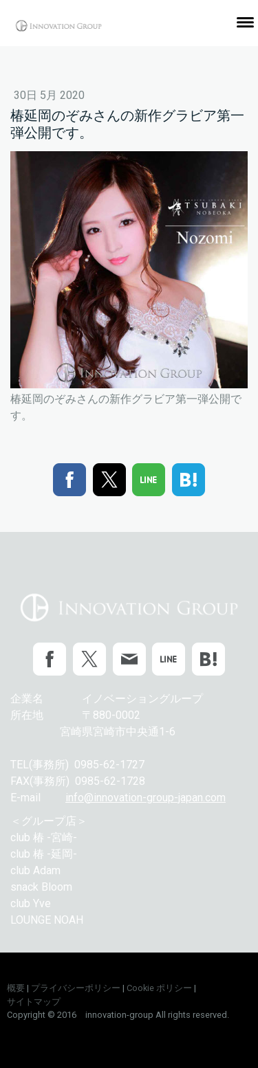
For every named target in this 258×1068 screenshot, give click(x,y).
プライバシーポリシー (75, 988)
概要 (16, 988)
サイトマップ (34, 1002)
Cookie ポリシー (159, 988)
